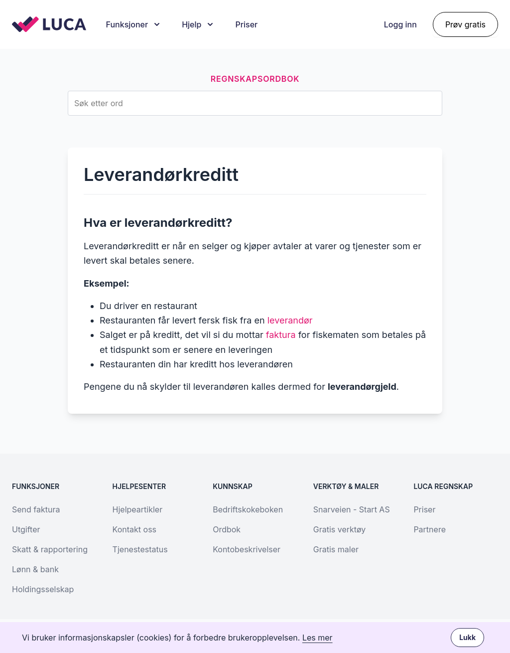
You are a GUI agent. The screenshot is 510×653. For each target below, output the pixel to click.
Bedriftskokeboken (248, 509)
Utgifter (26, 529)
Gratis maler (336, 549)
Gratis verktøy (339, 529)
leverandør (290, 320)
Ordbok (227, 529)
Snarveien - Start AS (351, 509)
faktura (281, 334)
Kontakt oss (134, 529)
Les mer (317, 638)
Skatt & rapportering (50, 549)
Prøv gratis (465, 24)
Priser (246, 24)
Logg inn (400, 24)
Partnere (429, 529)
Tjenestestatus (140, 549)
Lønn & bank (35, 569)
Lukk (467, 637)
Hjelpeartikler (138, 509)
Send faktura (36, 509)
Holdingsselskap (43, 589)
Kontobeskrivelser (246, 549)
